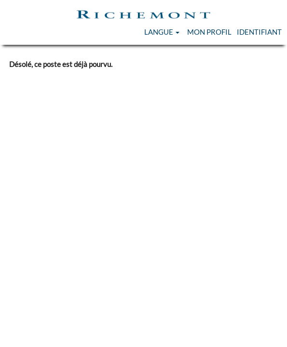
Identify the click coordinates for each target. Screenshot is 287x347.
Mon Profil (209, 31)
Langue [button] (161, 31)
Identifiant (259, 31)
